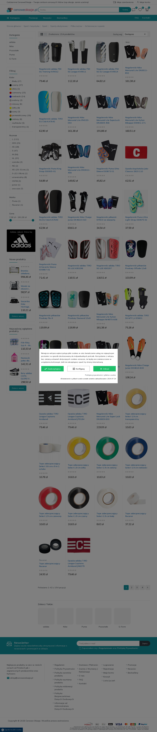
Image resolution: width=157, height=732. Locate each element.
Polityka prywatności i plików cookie (100, 375)
